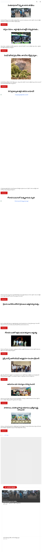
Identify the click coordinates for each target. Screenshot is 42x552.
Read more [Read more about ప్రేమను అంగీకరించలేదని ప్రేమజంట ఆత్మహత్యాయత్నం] (4, 405)
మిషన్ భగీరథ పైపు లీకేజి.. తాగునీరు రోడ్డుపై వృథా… (21, 55)
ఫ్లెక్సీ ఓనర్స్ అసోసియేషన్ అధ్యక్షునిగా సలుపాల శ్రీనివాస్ (21, 436)
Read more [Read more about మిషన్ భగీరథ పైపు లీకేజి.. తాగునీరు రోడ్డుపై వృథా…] (4, 86)
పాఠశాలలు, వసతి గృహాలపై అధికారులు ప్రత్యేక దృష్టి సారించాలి (21, 486)
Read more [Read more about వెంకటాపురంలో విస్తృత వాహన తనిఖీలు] (4, 24)
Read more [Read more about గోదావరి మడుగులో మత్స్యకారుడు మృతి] (4, 299)
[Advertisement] (21, 523)
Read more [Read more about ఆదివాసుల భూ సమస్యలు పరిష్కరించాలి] (4, 480)
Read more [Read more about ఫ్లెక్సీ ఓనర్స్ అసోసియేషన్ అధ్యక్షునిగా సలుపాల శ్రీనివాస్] (4, 457)
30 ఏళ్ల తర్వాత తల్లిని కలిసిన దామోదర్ (21, 91)
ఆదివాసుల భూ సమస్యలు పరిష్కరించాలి (21, 462)
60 (5, 512)
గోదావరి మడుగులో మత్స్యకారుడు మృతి (21, 198)
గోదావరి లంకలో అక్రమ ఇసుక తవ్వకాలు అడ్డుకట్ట (21, 410)
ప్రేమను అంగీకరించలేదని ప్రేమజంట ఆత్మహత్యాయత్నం (21, 304)
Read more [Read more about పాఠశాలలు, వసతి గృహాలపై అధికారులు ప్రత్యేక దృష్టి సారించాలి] (4, 508)
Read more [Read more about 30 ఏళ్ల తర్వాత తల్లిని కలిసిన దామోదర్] (4, 192)
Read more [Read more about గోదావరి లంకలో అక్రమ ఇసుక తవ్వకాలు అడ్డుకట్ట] (4, 431)
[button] (37, 1)
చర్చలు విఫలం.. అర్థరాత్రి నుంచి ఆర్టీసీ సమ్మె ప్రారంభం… (21, 29)
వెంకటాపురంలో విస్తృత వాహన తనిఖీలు (21, 5)
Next (7, 512)
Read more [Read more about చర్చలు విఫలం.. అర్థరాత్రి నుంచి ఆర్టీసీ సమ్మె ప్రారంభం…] (4, 50)
